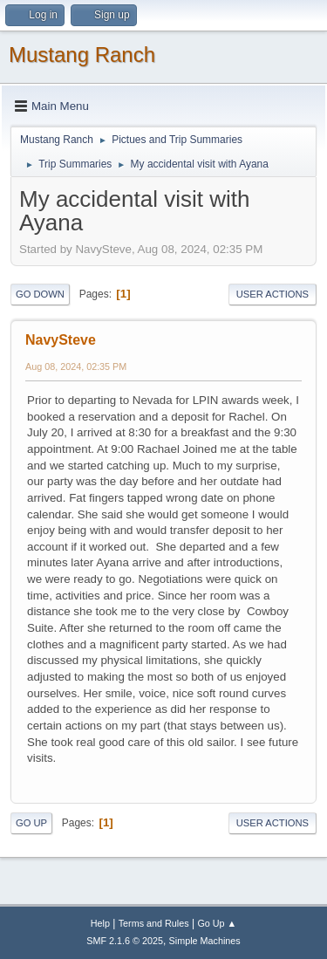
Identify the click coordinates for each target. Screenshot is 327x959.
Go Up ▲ (216, 923)
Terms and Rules (154, 923)
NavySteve (60, 339)
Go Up (31, 823)
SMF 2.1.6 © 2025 (124, 940)
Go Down (40, 294)
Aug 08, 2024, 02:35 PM (75, 366)
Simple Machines (205, 940)
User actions (272, 294)
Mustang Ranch (82, 54)
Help (100, 923)
